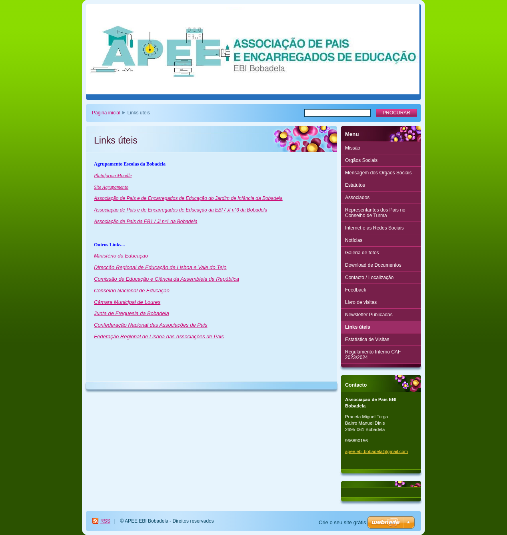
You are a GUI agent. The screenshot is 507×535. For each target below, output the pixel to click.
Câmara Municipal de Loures (127, 302)
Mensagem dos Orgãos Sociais (378, 173)
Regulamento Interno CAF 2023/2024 (373, 354)
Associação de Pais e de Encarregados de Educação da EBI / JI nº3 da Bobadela (180, 210)
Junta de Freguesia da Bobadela (131, 313)
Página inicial (106, 113)
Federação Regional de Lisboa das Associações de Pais (159, 336)
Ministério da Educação (121, 256)
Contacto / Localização (369, 277)
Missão (352, 148)
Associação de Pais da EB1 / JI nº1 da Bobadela (146, 221)
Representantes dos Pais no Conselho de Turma (375, 212)
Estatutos (355, 185)
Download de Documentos (373, 265)
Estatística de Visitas (367, 339)
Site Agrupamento (111, 187)
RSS (105, 521)
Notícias (353, 240)
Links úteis (357, 327)
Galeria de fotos (362, 253)
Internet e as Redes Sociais (374, 228)
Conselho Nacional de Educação (132, 290)
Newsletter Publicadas (369, 314)
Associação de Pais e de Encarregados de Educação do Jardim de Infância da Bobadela (188, 198)
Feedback (355, 290)
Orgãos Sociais (361, 160)
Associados (357, 197)
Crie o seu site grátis (342, 522)
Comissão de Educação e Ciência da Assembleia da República (166, 279)
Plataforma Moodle (113, 175)
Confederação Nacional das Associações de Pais (151, 325)
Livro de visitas (361, 302)
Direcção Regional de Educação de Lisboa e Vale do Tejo (160, 267)
